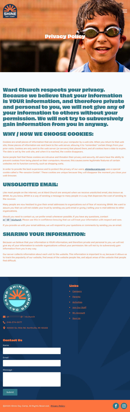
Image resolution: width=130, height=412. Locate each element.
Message (8, 370)
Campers (77, 291)
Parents (76, 296)
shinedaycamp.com (95, 169)
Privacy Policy (58, 405)
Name (7, 345)
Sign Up (76, 318)
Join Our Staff (79, 307)
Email (6, 357)
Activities (77, 302)
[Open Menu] (125, 11)
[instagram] (124, 406)
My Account (78, 312)
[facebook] (116, 406)
